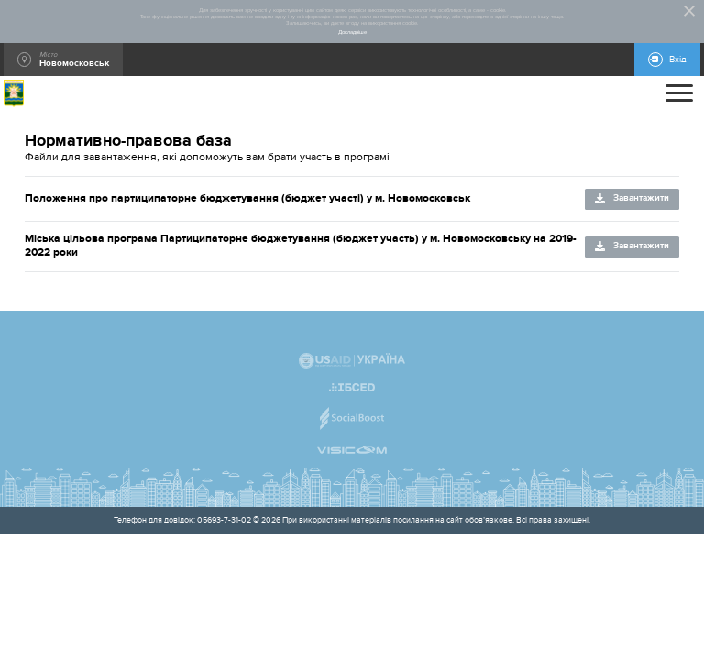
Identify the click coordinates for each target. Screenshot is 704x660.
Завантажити (641, 198)
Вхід (678, 59)
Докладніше (352, 32)
